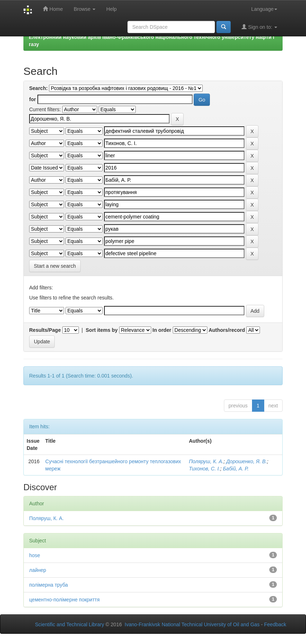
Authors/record (226, 330)
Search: (38, 88)
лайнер (37, 570)
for (32, 99)
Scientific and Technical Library (69, 624)
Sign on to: (259, 27)
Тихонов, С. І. (204, 468)
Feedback (275, 624)
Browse (85, 9)
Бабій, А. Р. (236, 468)
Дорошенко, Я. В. (246, 461)
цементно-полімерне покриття (64, 599)
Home (53, 9)
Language (264, 9)
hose (34, 555)
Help (111, 9)
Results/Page (45, 330)
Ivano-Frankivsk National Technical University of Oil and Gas (192, 624)
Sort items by (102, 330)
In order (162, 330)
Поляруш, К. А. (206, 461)
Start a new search (55, 266)
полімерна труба (48, 585)
